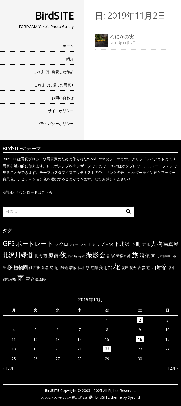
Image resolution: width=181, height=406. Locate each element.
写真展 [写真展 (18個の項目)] (170, 243)
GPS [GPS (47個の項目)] (9, 243)
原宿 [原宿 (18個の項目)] (53, 255)
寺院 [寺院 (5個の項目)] (81, 256)
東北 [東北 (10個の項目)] (155, 256)
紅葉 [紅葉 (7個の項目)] (94, 267)
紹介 (70, 58)
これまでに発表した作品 (53, 71)
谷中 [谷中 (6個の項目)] (172, 267)
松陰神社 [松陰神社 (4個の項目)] (166, 256)
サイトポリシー (61, 110)
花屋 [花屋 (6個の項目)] (125, 267)
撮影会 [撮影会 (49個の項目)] (95, 254)
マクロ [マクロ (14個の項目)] (61, 244)
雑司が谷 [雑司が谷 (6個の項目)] (9, 279)
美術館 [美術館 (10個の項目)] (105, 267)
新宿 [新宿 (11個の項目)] (111, 256)
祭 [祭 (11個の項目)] (88, 267)
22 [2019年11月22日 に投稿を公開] (107, 348)
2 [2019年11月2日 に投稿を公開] (140, 320)
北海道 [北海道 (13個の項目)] (40, 255)
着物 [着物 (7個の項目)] (73, 267)
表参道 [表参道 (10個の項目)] (143, 267)
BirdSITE (54, 15)
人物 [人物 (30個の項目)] (156, 244)
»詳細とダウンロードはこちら (27, 192)
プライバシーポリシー (55, 123)
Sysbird (134, 397)
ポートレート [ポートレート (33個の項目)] (34, 243)
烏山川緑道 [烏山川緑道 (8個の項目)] (59, 267)
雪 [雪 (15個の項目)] (27, 278)
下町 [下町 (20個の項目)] (136, 243)
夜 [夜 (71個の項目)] (63, 254)
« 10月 (8, 368)
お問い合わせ (63, 97)
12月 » (173, 368)
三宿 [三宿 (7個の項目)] (109, 244)
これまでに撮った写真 (52, 84)
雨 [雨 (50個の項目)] (20, 278)
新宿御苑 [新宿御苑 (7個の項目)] (123, 255)
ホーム (68, 45)
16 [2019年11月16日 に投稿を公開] (140, 339)
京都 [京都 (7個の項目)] (146, 244)
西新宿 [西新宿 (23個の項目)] (159, 267)
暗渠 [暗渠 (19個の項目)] (144, 255)
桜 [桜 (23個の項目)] (10, 267)
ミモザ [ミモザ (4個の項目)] (73, 245)
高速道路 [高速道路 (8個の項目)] (38, 278)
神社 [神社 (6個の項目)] (81, 267)
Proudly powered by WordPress (64, 397)
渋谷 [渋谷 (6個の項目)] (45, 267)
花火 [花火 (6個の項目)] (132, 267)
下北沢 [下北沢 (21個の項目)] (122, 243)
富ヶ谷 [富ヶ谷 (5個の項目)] (72, 256)
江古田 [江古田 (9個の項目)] (35, 267)
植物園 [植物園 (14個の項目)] (21, 267)
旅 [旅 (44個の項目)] (135, 254)
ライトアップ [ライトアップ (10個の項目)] (91, 244)
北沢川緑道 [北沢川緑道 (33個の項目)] (18, 255)
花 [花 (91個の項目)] (116, 266)
